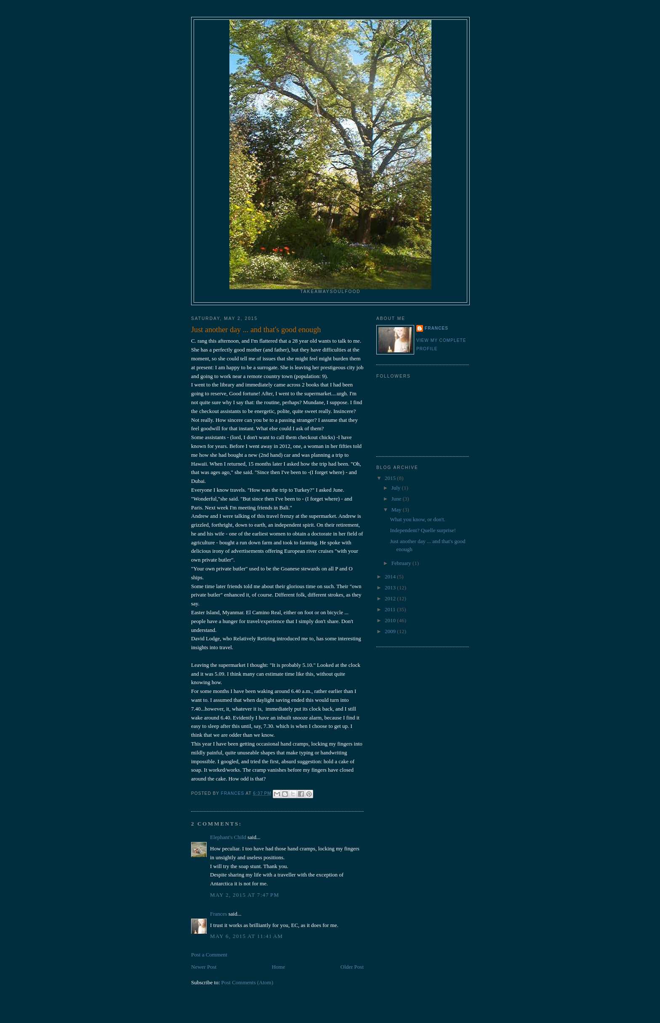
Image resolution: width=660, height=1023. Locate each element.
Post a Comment (209, 954)
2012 (391, 598)
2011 (391, 609)
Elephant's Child (228, 837)
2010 (391, 620)
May (397, 509)
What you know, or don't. (417, 519)
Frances (218, 914)
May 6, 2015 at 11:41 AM (246, 936)
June (397, 499)
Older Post (352, 967)
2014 (391, 576)
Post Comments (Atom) (247, 982)
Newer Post (203, 967)
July (396, 488)
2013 (391, 587)
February (401, 563)
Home (278, 967)
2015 (391, 478)
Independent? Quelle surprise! (423, 530)
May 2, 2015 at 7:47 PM (244, 895)
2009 (391, 631)
